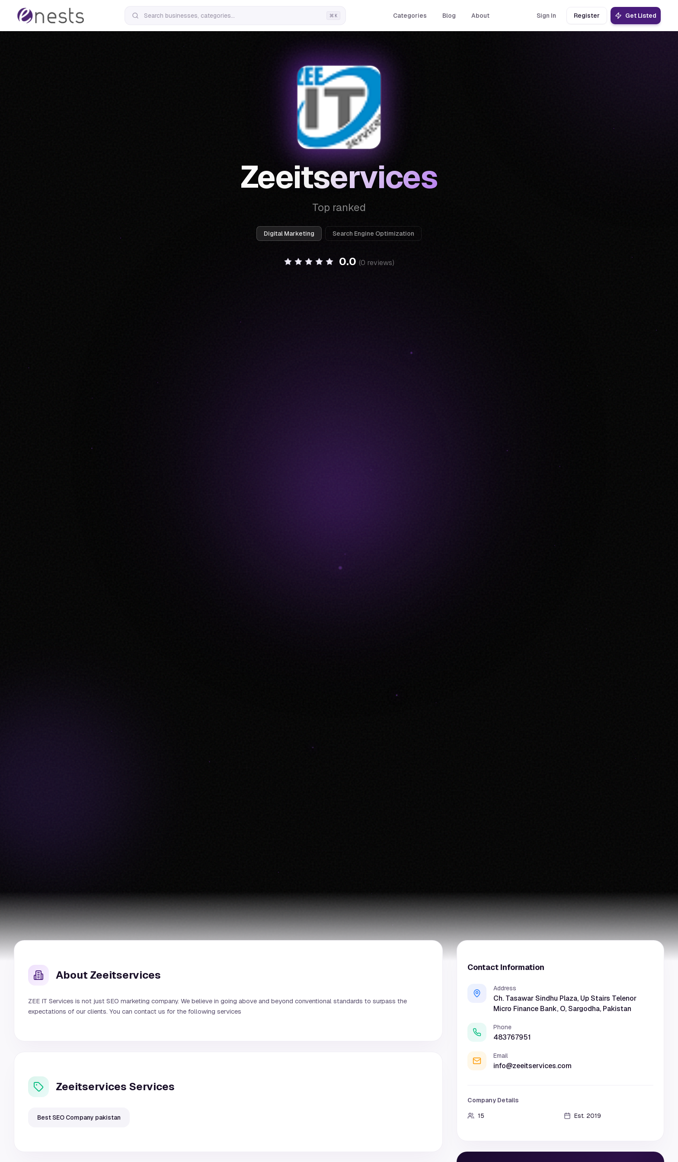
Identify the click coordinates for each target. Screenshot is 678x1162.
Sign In (546, 15)
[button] (339, 262)
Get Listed (635, 15)
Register (587, 15)
